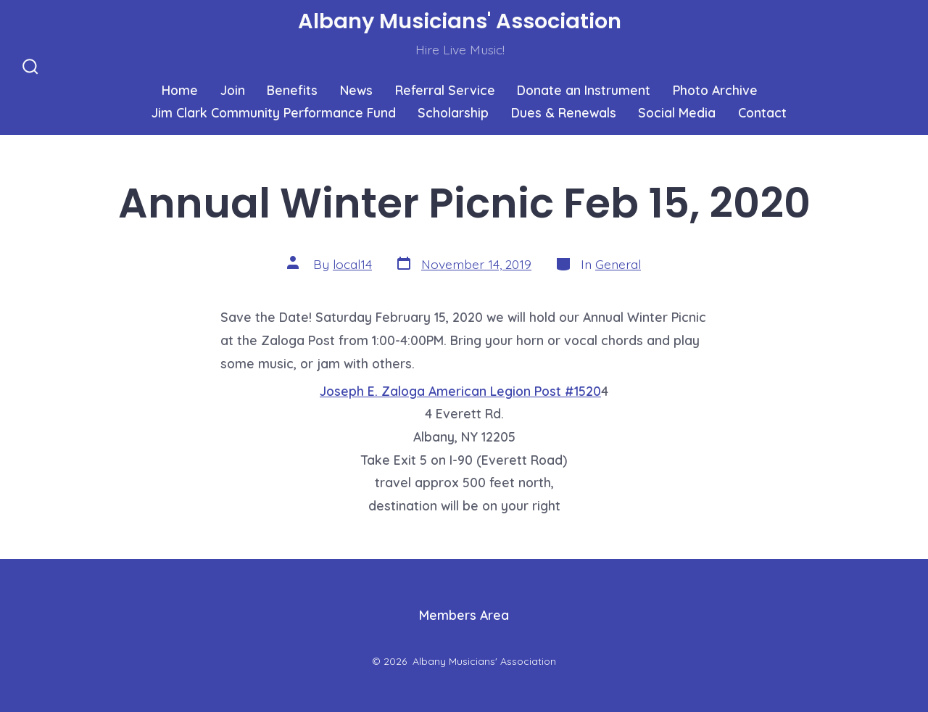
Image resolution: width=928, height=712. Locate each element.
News (356, 90)
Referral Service (445, 90)
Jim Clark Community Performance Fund (274, 112)
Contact (762, 112)
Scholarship (453, 112)
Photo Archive (715, 90)
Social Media (677, 112)
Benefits (292, 90)
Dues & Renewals (563, 112)
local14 (352, 264)
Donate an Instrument (583, 90)
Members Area (464, 615)
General (618, 264)
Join (232, 90)
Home (180, 90)
